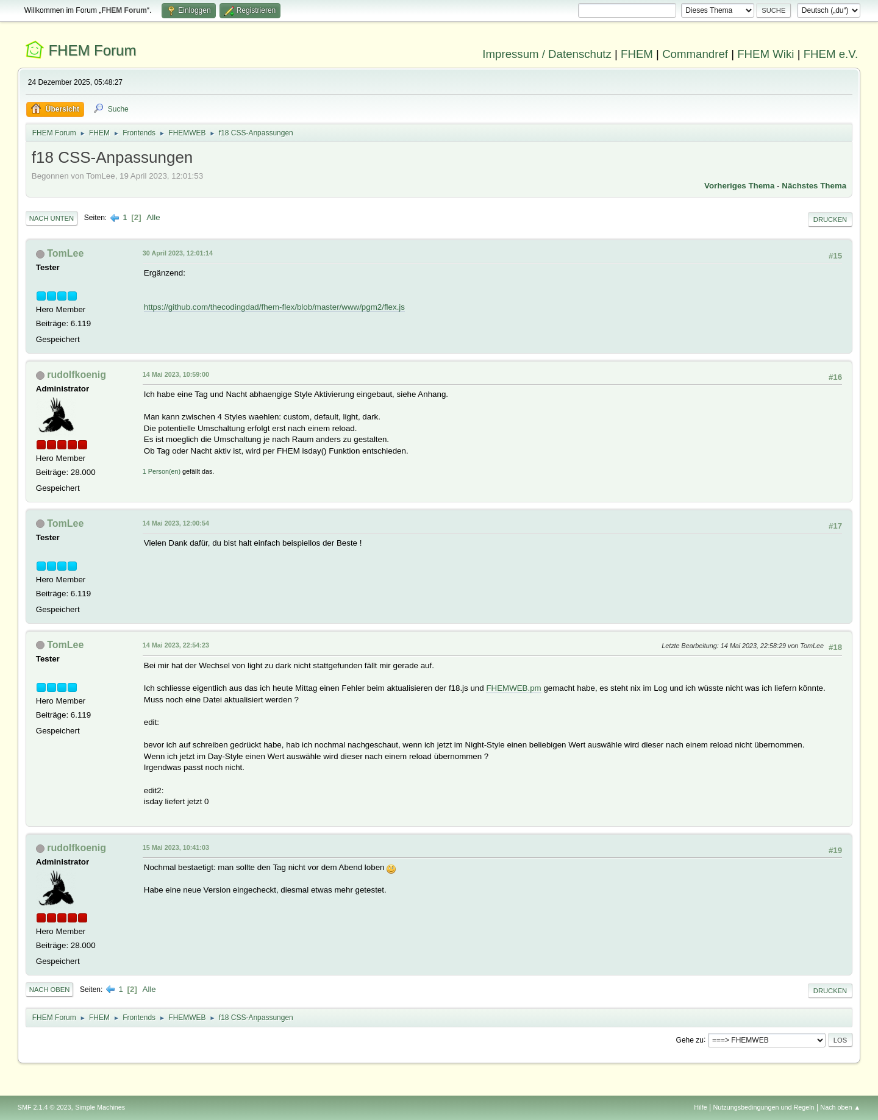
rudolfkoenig (76, 374)
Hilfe (700, 1107)
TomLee (65, 253)
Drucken (830, 219)
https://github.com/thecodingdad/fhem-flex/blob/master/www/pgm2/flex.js (274, 307)
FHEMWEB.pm (513, 688)
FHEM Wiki (765, 54)
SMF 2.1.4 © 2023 (44, 1107)
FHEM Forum (92, 50)
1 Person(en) (161, 471)
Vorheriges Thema (739, 185)
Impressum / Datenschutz (547, 54)
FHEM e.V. (831, 54)
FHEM (637, 54)
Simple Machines (100, 1107)
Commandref (695, 54)
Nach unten (51, 218)
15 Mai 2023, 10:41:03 (176, 847)
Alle (153, 217)
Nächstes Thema (814, 185)
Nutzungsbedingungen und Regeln (764, 1107)
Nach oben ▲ (840, 1107)
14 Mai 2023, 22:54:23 (176, 645)
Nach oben (49, 989)
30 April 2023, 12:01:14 (178, 253)
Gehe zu (690, 1039)
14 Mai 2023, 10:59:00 (176, 374)
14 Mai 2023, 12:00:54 (176, 523)
